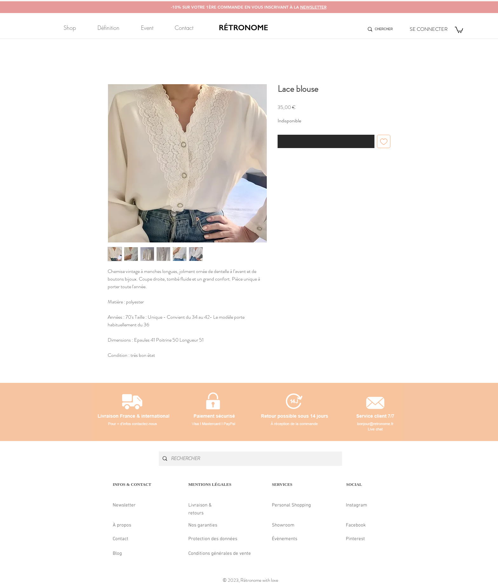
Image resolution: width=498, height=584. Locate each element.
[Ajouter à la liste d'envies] (384, 141)
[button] (459, 29)
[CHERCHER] (384, 29)
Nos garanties (202, 525)
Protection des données (212, 539)
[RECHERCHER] (250, 459)
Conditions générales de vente (219, 553)
